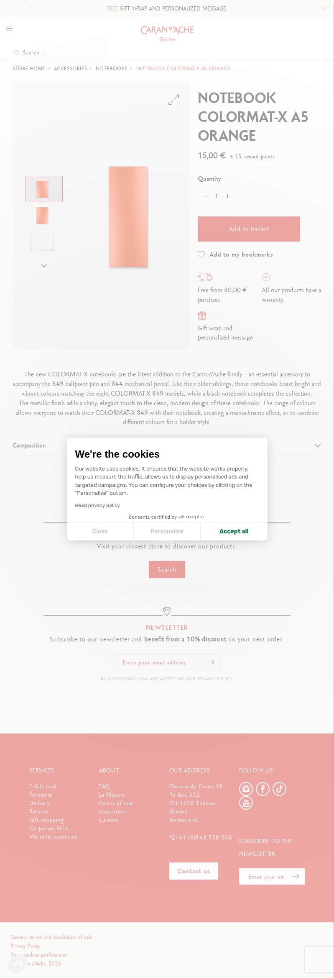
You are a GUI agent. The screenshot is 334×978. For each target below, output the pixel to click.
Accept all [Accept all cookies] (233, 531)
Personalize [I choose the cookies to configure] (166, 531)
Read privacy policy (97, 505)
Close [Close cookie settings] (100, 531)
